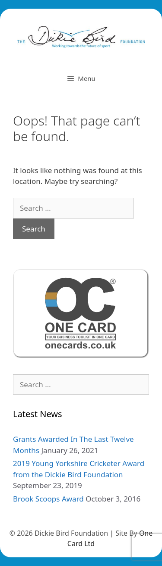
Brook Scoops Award (48, 499)
